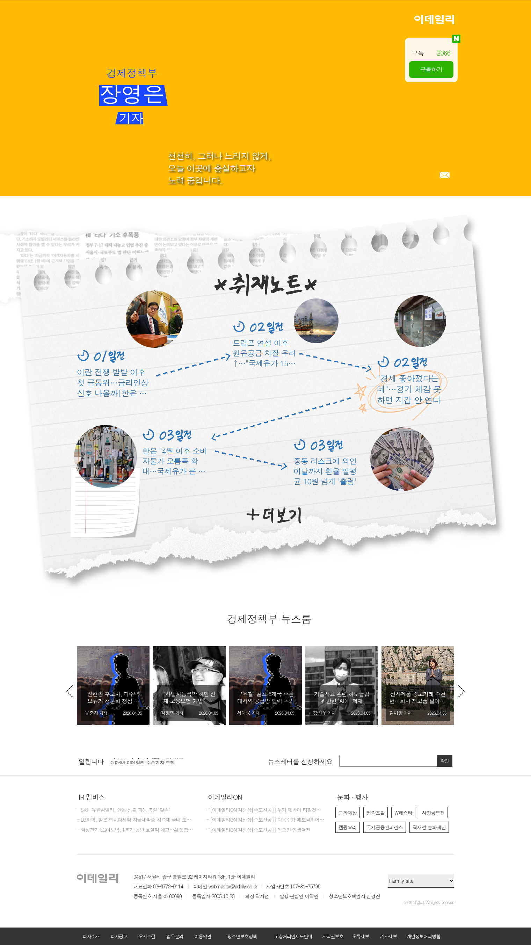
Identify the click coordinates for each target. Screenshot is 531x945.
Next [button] (461, 691)
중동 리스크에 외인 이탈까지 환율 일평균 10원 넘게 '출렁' (325, 471)
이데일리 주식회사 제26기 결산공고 (147, 760)
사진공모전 (433, 812)
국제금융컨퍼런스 (384, 827)
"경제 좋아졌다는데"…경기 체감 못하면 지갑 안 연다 (409, 389)
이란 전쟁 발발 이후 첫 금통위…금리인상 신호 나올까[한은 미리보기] (112, 382)
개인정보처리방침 (423, 936)
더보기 (274, 515)
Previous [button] (69, 691)
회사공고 (118, 936)
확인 (445, 760)
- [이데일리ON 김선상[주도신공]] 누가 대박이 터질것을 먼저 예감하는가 (265, 810)
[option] (113, 685)
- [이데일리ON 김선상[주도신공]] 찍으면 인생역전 (258, 830)
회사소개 (90, 936)
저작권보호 (332, 936)
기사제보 (388, 936)
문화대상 (348, 812)
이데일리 (434, 19)
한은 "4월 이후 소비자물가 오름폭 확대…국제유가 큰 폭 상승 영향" (174, 461)
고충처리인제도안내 (293, 936)
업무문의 (174, 936)
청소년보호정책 (242, 936)
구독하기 (431, 69)
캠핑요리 (348, 827)
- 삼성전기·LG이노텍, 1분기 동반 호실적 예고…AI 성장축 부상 (136, 830)
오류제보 (360, 936)
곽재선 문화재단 (429, 827)
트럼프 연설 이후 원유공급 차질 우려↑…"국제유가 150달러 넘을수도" (264, 353)
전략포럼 (375, 812)
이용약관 (202, 936)
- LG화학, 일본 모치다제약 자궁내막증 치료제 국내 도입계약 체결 (136, 820)
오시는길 (146, 936)
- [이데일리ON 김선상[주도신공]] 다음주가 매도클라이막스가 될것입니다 (265, 820)
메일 (444, 175)
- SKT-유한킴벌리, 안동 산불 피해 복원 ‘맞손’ (123, 810)
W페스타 (403, 812)
